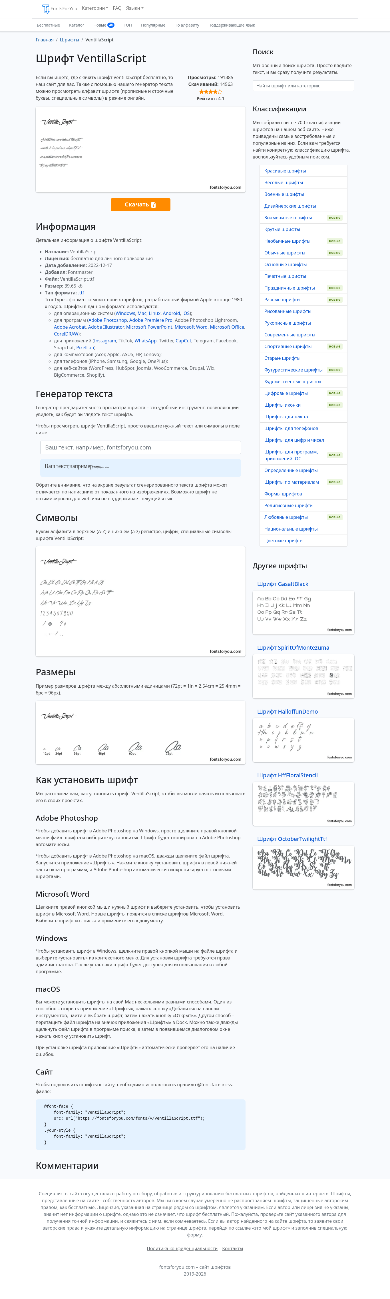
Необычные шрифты (287, 241)
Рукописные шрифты (287, 323)
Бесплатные (48, 25)
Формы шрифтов (283, 494)
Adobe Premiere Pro (150, 320)
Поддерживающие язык (231, 25)
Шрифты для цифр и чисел (294, 440)
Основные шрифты (285, 264)
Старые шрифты (282, 358)
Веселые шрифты (283, 182)
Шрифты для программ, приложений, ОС (291, 455)
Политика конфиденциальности (182, 1248)
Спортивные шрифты (288, 346)
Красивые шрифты (285, 171)
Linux (154, 313)
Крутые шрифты (282, 229)
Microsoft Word (191, 327)
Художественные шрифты (292, 381)
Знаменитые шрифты (288, 217)
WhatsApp (145, 341)
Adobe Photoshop (108, 320)
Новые (103, 25)
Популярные (153, 25)
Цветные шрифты (283, 540)
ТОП (128, 25)
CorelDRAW (66, 334)
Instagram (105, 341)
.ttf (81, 293)
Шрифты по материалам (291, 482)
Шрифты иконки (282, 405)
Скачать (140, 204)
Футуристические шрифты (293, 370)
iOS (186, 313)
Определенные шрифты (291, 470)
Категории (93, 8)
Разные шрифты (282, 299)
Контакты (232, 1248)
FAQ (117, 8)
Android (171, 313)
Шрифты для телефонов (291, 428)
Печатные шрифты (285, 276)
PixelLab (85, 347)
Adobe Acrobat (70, 327)
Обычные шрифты (284, 253)
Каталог (76, 25)
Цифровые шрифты (286, 393)
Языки (133, 8)
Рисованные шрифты (287, 311)
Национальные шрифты (291, 529)
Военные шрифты (284, 194)
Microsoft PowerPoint (149, 327)
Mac (142, 313)
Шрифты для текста (286, 416)
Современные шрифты (289, 335)
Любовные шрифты (286, 517)
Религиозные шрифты (288, 505)
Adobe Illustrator (106, 327)
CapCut (183, 341)
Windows (125, 313)
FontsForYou (59, 9)
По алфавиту (186, 25)
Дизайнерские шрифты (290, 206)
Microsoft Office (227, 327)
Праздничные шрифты (289, 288)
